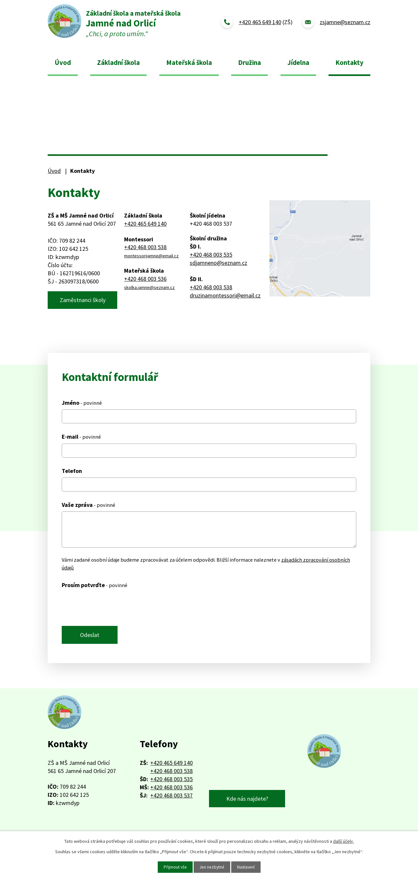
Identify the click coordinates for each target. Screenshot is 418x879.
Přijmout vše (173, 867)
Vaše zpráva (88, 505)
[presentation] (111, 608)
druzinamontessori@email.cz (225, 295)
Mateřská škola (189, 62)
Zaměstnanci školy (82, 300)
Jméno (82, 404)
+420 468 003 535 (211, 254)
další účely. (343, 841)
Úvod (63, 62)
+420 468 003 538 (145, 247)
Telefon (72, 472)
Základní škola (118, 62)
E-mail (81, 438)
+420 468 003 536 (145, 278)
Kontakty (349, 62)
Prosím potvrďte (94, 586)
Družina (249, 62)
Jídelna (298, 62)
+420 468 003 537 (171, 798)
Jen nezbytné (211, 867)
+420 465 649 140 (145, 223)
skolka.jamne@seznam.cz (149, 287)
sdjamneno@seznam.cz (218, 262)
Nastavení (247, 867)
